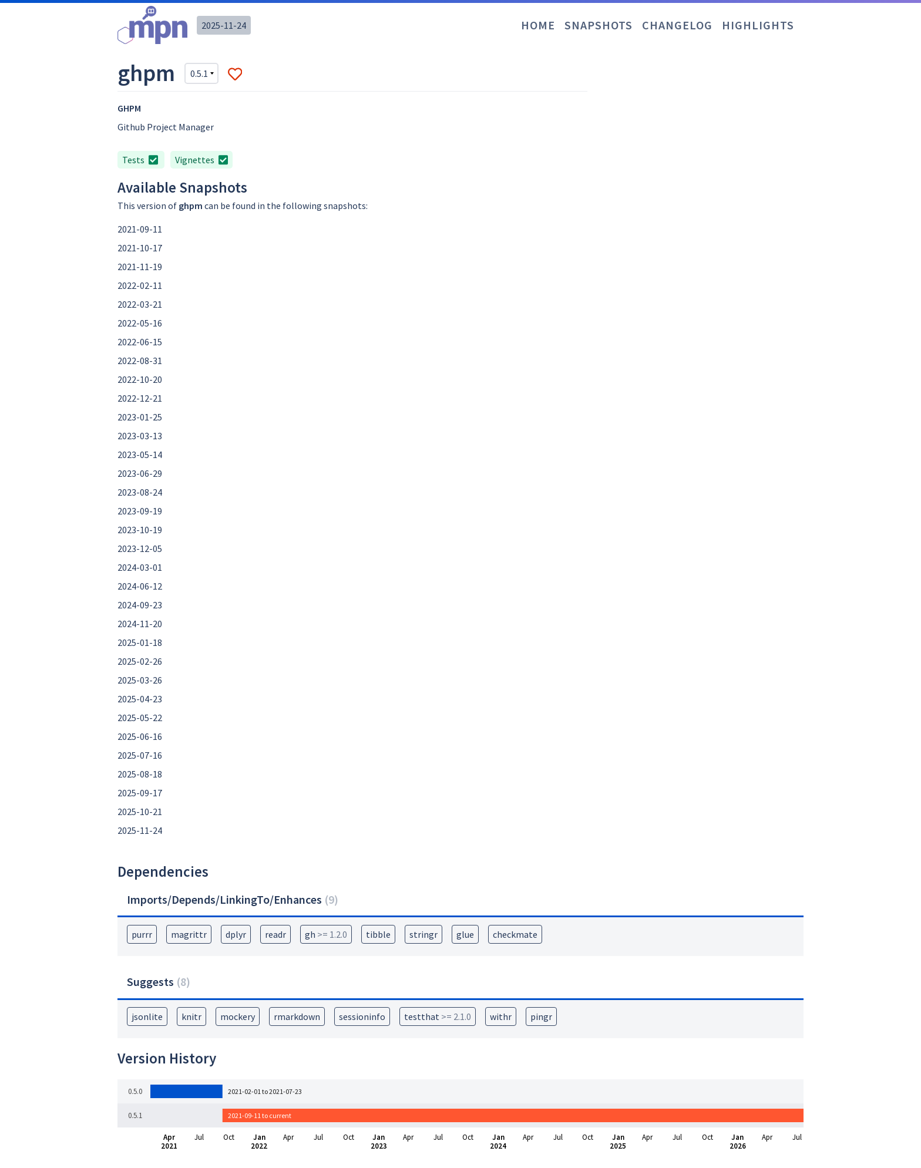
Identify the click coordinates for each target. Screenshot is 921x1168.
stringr (423, 934)
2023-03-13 (139, 436)
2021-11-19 (139, 266)
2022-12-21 (139, 398)
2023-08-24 (139, 492)
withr (501, 1016)
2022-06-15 (139, 342)
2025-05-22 (139, 717)
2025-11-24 (223, 25)
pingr (541, 1016)
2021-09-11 (139, 229)
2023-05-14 (139, 454)
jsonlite (147, 1016)
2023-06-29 (139, 473)
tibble (378, 934)
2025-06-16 (139, 736)
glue (465, 934)
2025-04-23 (139, 699)
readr (275, 934)
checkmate (515, 934)
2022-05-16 (139, 323)
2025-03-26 (139, 680)
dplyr (236, 934)
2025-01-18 (139, 642)
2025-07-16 (139, 755)
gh (326, 934)
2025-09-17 (139, 793)
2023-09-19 (139, 511)
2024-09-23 (139, 605)
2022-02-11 (139, 285)
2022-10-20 (139, 379)
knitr (191, 1016)
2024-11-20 (139, 624)
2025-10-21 (139, 811)
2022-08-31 (139, 360)
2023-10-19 (139, 530)
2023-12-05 (139, 548)
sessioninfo (362, 1016)
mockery (237, 1016)
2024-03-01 (139, 567)
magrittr (189, 934)
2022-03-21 (139, 304)
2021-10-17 (139, 248)
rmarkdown (297, 1016)
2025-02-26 (139, 661)
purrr (142, 934)
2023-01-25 (139, 417)
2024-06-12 (139, 586)
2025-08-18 (139, 774)
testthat (437, 1016)
